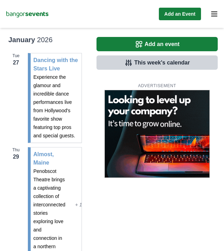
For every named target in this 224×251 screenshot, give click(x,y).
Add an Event (179, 14)
